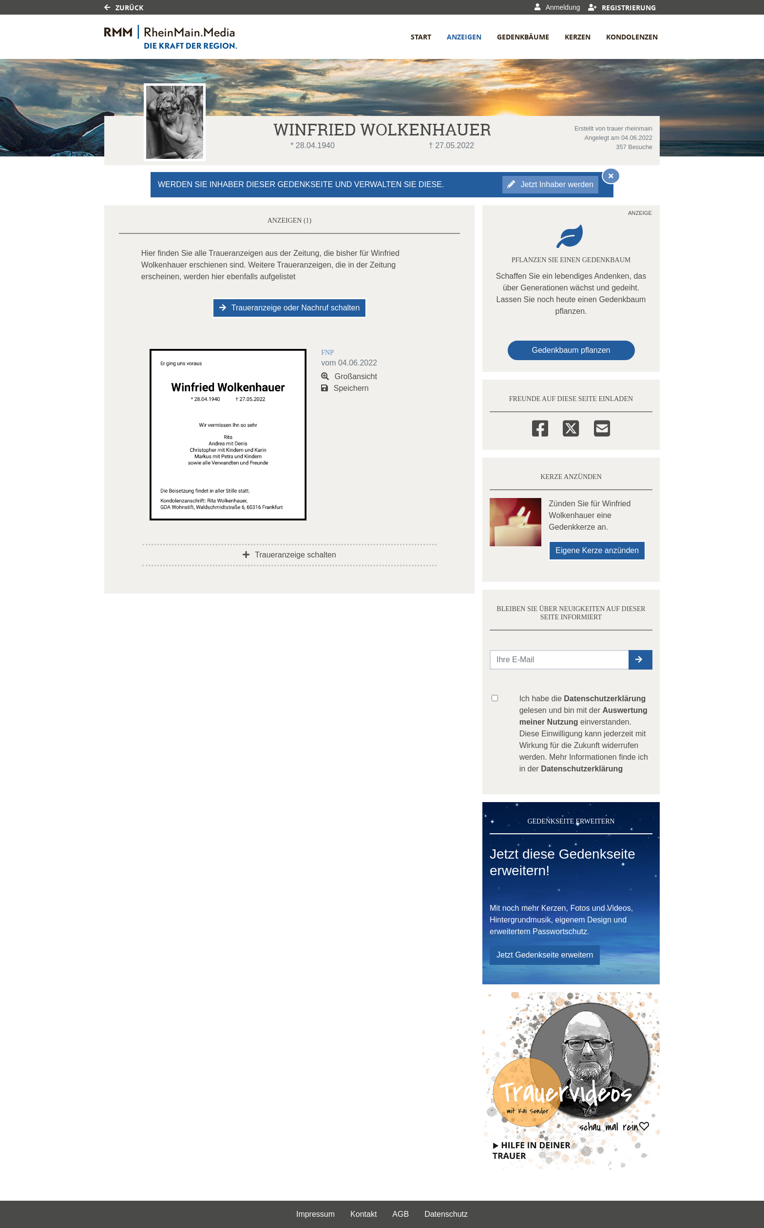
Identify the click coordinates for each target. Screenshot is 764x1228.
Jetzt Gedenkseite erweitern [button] (545, 955)
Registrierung (622, 7)
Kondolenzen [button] (632, 36)
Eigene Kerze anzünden (597, 550)
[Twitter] (571, 427)
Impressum (315, 1214)
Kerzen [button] (578, 36)
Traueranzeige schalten (289, 555)
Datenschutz (446, 1214)
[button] (640, 660)
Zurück (123, 7)
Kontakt (363, 1214)
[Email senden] (560, 660)
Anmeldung (557, 7)
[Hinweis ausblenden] (611, 176)
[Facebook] (540, 427)
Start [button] (421, 36)
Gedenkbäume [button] (523, 36)
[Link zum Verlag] (188, 37)
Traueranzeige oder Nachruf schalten (289, 308)
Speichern (345, 388)
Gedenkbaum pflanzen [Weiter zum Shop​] (571, 350)
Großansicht (349, 376)
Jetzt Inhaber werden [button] (550, 184)
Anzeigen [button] (464, 36)
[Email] (602, 427)
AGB (400, 1214)
